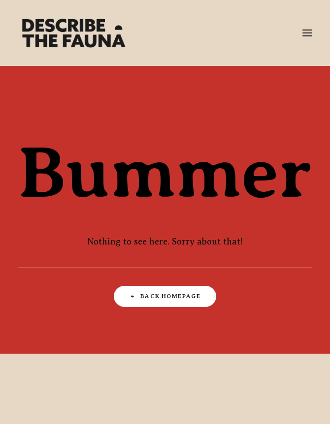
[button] (307, 33)
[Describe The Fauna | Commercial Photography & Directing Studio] (74, 33)
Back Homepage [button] (165, 296)
